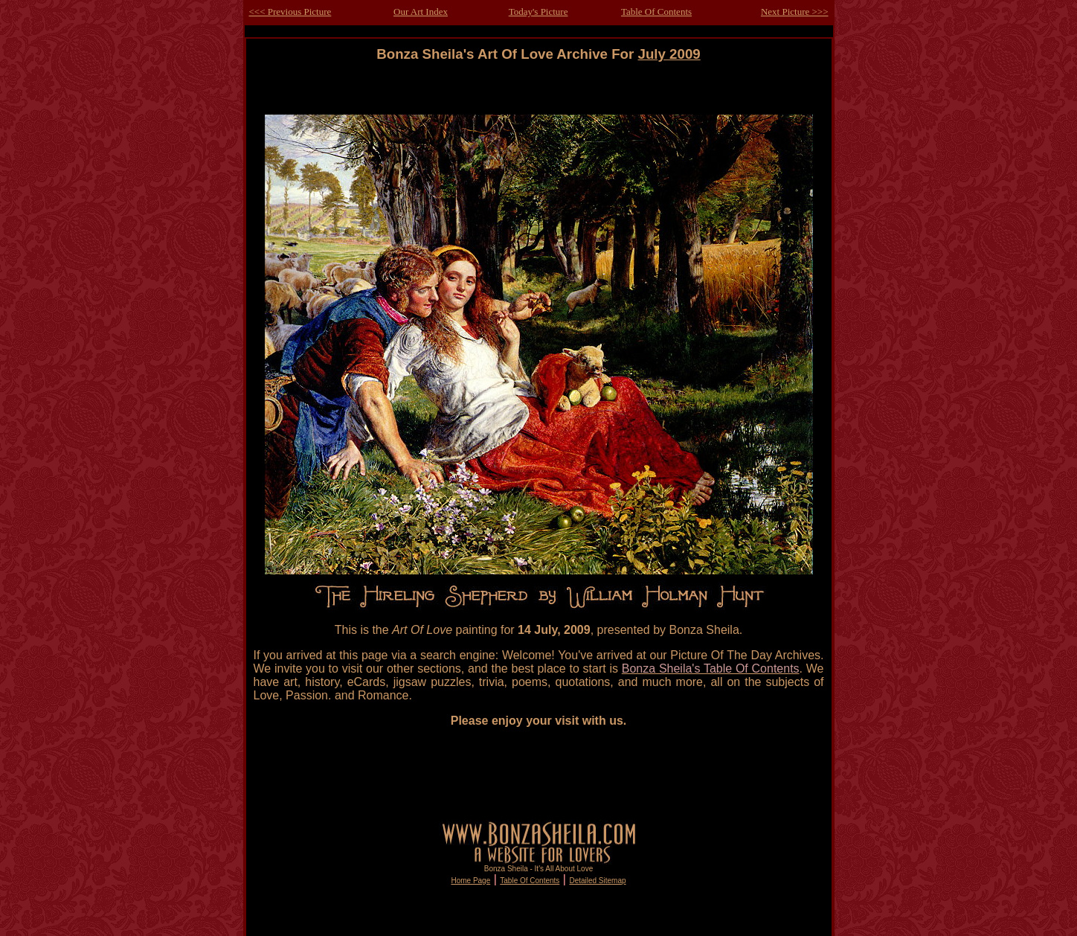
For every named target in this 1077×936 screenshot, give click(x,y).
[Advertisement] (538, 95)
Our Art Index (420, 11)
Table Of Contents (656, 11)
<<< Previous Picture (290, 11)
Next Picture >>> (795, 11)
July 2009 (669, 54)
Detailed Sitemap (597, 880)
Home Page (470, 880)
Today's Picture (538, 11)
